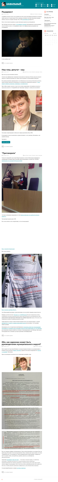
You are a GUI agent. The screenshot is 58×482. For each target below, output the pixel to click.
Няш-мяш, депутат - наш (13, 70)
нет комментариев (7, 63)
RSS (48, 6)
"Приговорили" (9, 153)
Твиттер (37, 6)
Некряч (37, 155)
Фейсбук (37, 4)
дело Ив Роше (26, 155)
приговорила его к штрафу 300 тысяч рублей (12, 160)
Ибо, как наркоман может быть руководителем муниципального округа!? (21, 343)
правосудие (40, 14)
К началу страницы (38, 479)
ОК (48, 4)
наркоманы (40, 346)
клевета (33, 14)
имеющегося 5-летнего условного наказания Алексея (14, 323)
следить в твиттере (21, 468)
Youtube (53, 6)
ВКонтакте (43, 4)
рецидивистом (25, 19)
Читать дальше (5, 142)
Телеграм (53, 4)
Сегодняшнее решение (21, 24)
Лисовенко (36, 14)
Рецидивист (7, 12)
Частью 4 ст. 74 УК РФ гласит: (20, 314)
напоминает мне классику (13, 459)
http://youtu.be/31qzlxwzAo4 (8, 249)
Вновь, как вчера (17, 350)
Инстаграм (43, 6)
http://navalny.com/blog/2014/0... (9, 310)
